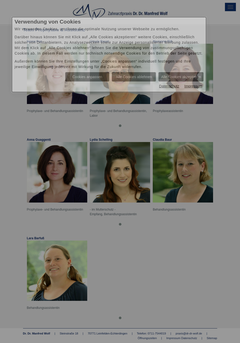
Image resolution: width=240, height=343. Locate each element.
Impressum (193, 86)
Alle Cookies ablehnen (134, 77)
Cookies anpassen (87, 77)
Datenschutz (169, 86)
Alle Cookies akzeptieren (181, 77)
